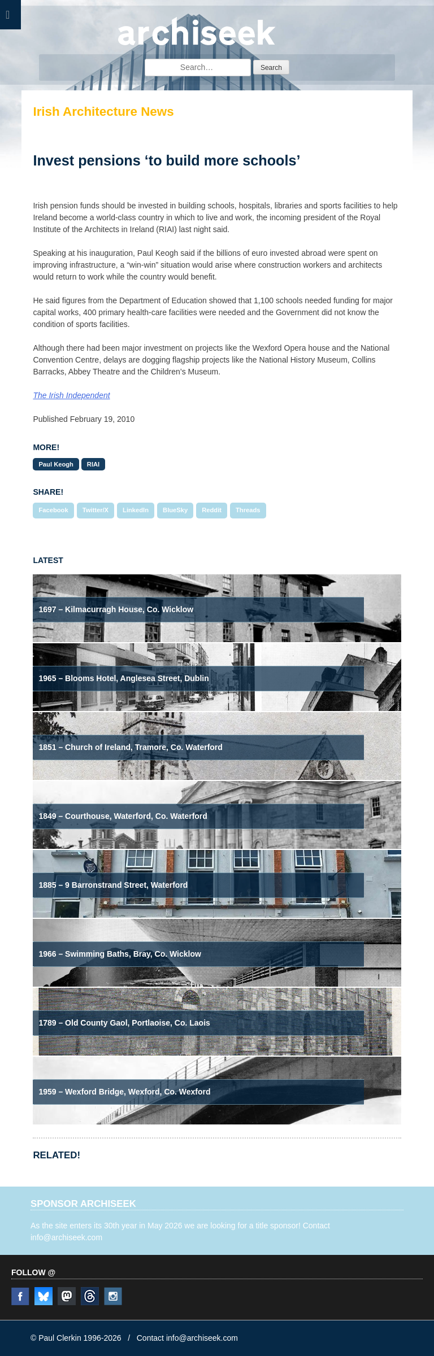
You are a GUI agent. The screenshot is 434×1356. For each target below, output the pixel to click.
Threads (248, 510)
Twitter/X (95, 510)
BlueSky (175, 510)
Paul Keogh (55, 464)
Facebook (53, 510)
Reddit (212, 510)
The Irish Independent (71, 395)
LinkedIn (136, 510)
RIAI (93, 464)
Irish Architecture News (103, 111)
